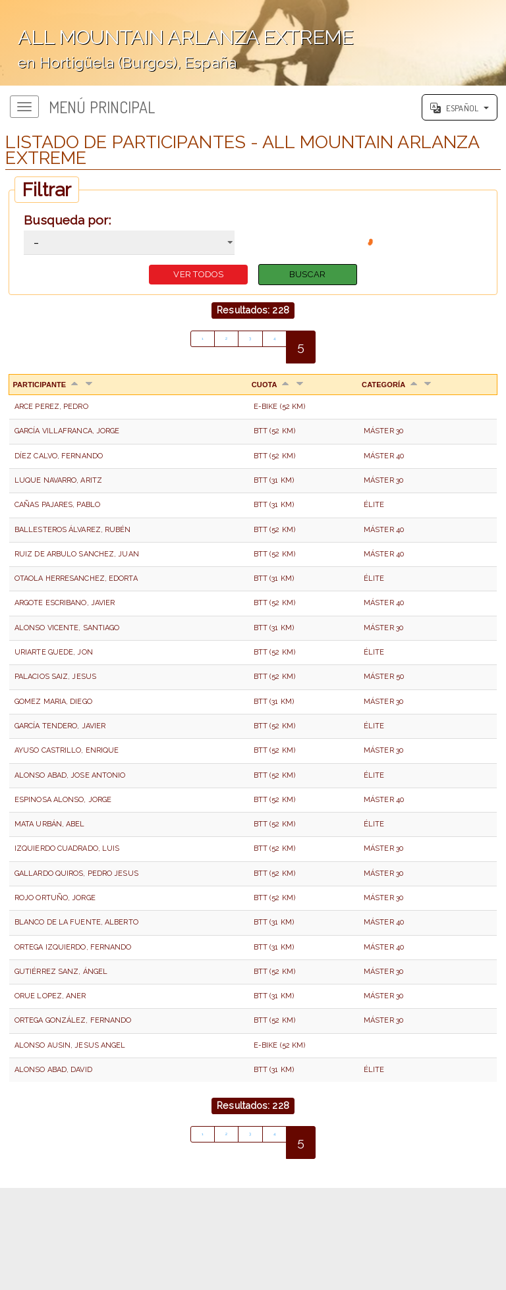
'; (253, 43)
